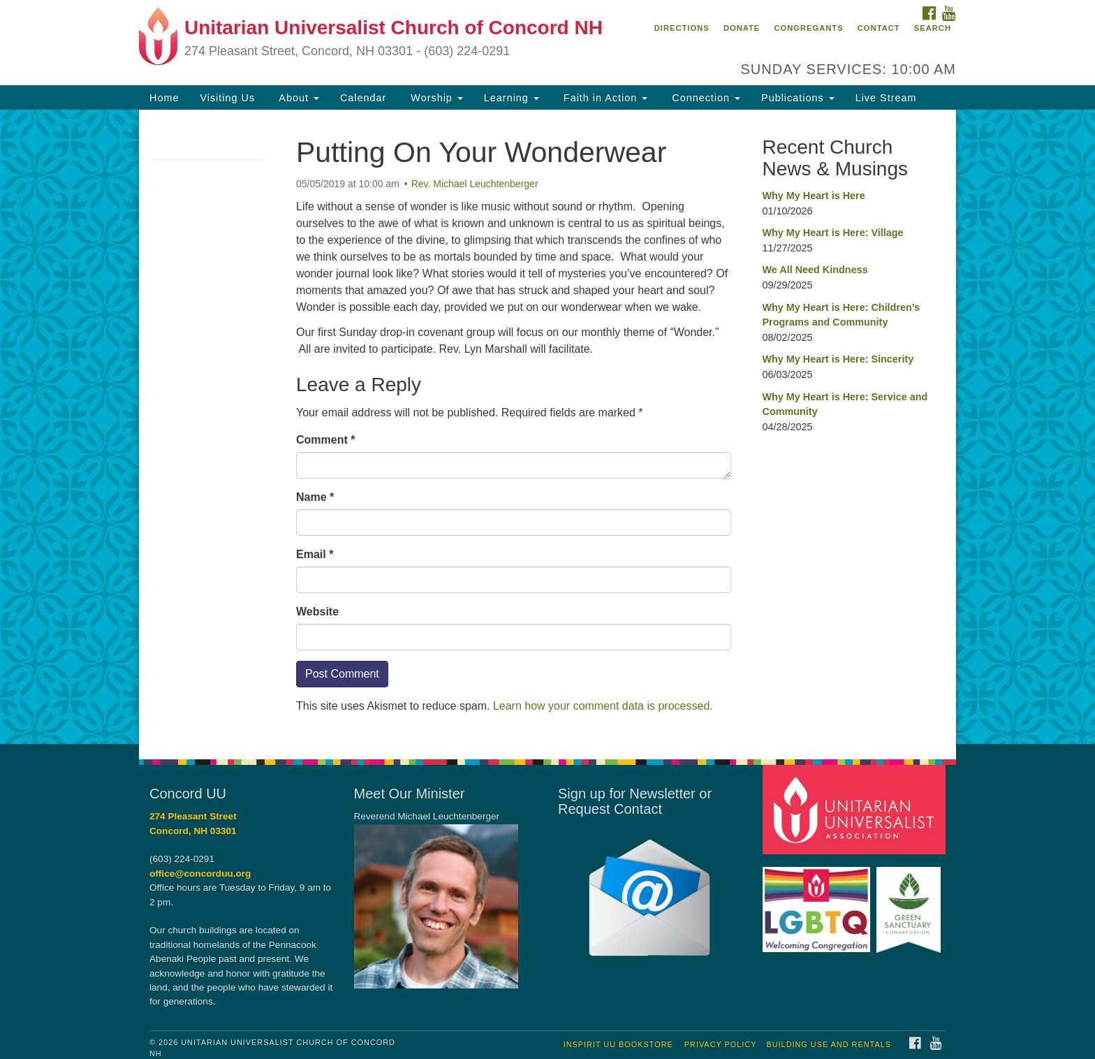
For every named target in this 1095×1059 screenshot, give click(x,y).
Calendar (363, 97)
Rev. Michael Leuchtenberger (474, 183)
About (297, 97)
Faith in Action (603, 97)
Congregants (808, 28)
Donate (741, 28)
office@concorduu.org (200, 873)
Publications (798, 97)
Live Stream (886, 97)
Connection (704, 97)
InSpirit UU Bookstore (618, 1044)
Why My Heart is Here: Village (833, 232)
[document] (547, 427)
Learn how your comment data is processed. (603, 706)
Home (164, 97)
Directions (682, 28)
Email (314, 554)
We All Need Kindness (815, 269)
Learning (511, 97)
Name (315, 497)
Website (317, 612)
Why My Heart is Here (814, 195)
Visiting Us (227, 97)
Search (932, 28)
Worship (435, 97)
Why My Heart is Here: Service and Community (845, 404)
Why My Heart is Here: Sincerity (838, 359)
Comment (325, 440)
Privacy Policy (720, 1044)
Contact (879, 28)
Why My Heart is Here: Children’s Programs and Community (841, 315)
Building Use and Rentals (828, 1044)
